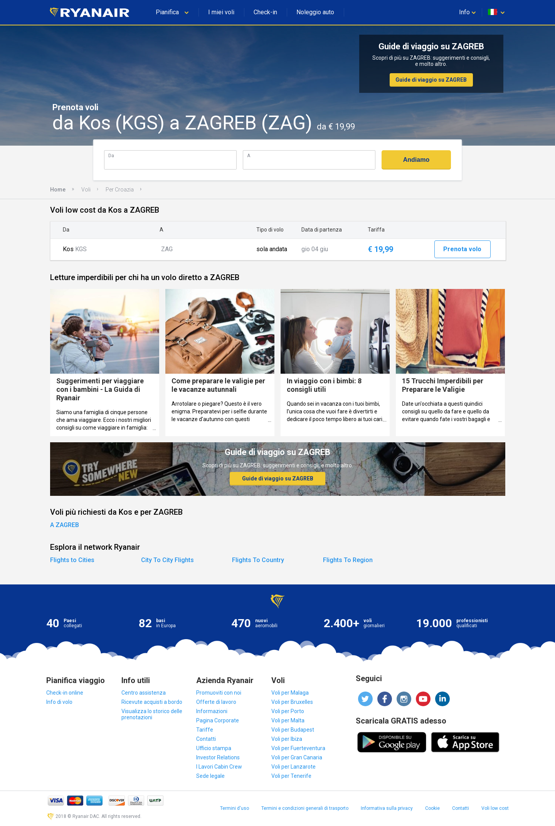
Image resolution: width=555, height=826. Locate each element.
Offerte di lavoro (216, 702)
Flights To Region (348, 560)
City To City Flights (167, 560)
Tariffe (204, 730)
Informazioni (211, 711)
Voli (86, 189)
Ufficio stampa (213, 748)
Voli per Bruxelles (292, 702)
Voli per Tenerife (291, 776)
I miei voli (221, 12)
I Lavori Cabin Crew (219, 767)
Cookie (432, 808)
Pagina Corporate (217, 720)
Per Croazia (120, 189)
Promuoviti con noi (218, 693)
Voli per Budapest (292, 730)
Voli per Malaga (290, 693)
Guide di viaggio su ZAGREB (431, 80)
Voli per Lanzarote (293, 767)
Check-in (265, 12)
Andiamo (416, 159)
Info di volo (59, 702)
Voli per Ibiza (286, 739)
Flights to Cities (72, 560)
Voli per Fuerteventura (298, 748)
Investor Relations (218, 757)
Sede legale (210, 776)
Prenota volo (462, 249)
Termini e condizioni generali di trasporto (304, 808)
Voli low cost (495, 808)
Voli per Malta (287, 720)
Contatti (206, 739)
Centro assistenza (143, 693)
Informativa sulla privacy (387, 808)
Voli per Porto (287, 711)
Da (111, 155)
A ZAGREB (64, 525)
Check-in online (64, 693)
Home (58, 189)
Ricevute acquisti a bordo (151, 702)
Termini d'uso (234, 808)
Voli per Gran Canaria (296, 757)
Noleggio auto (315, 12)
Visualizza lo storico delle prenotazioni (151, 714)
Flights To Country (258, 560)
